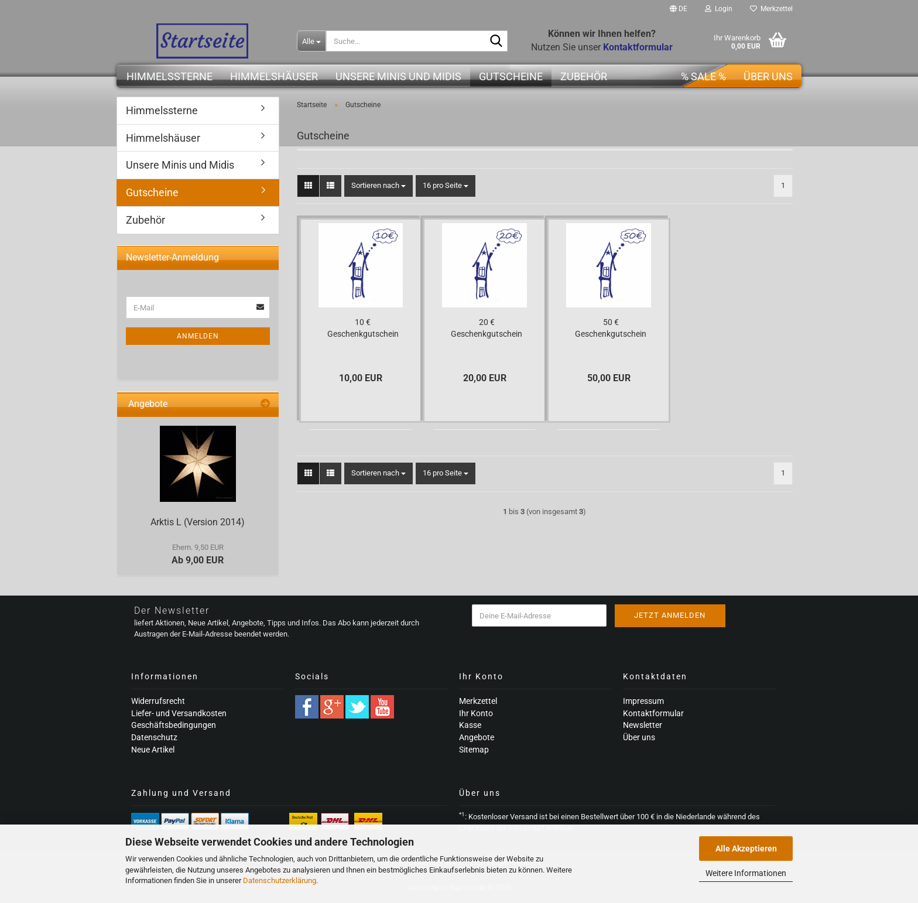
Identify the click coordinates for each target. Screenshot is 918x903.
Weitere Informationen (745, 873)
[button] (678, 9)
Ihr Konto (476, 713)
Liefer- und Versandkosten (179, 713)
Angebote (476, 737)
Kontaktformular (653, 713)
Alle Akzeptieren (746, 848)
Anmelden (198, 336)
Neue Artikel (152, 749)
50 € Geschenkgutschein (610, 327)
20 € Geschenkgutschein (486, 327)
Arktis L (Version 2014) (197, 522)
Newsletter (642, 725)
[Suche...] (311, 41)
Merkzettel (771, 9)
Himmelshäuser (274, 76)
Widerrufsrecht (158, 701)
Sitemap (474, 749)
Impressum (643, 701)
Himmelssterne (169, 76)
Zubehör (583, 76)
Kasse (470, 725)
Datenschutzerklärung (279, 880)
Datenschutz (154, 737)
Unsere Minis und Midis (398, 76)
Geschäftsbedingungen (173, 725)
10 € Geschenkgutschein (363, 327)
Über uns (768, 76)
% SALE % (703, 76)
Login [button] (718, 9)
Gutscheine (511, 76)
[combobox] (378, 186)
